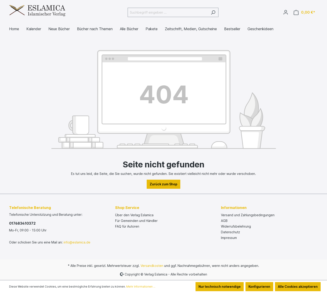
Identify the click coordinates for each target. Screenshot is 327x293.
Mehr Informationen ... (140, 286)
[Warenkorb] (304, 12)
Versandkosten (152, 266)
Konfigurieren (259, 286)
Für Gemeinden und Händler (136, 221)
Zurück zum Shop (163, 184)
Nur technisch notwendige (219, 286)
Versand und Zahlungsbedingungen (248, 215)
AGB (224, 221)
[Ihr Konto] (285, 12)
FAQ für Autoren (127, 226)
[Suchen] (213, 12)
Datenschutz (230, 232)
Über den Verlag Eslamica (134, 215)
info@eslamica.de (77, 242)
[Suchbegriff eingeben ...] (168, 12)
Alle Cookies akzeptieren (298, 286)
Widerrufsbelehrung (236, 226)
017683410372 (22, 223)
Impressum (229, 238)
